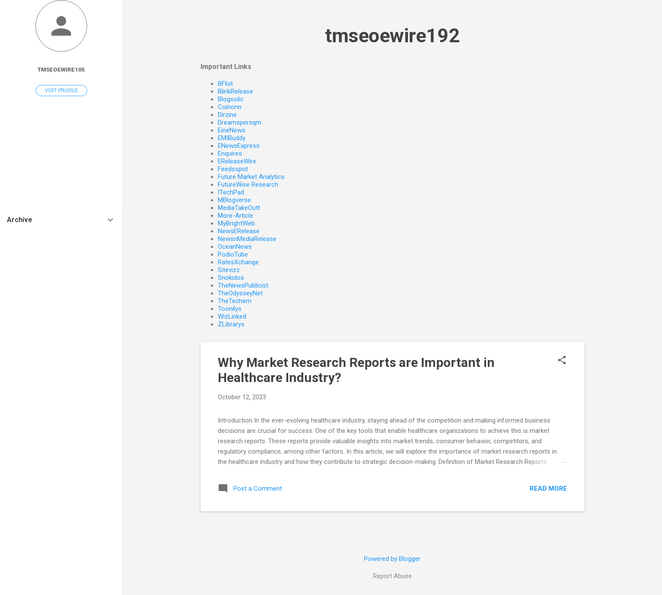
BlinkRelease (235, 91)
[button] (562, 361)
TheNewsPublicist (243, 285)
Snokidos (231, 278)
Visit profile (61, 91)
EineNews (231, 130)
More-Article (235, 215)
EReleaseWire (237, 161)
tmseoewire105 (61, 69)
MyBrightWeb (236, 223)
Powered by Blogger (392, 559)
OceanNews (235, 247)
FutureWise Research (248, 184)
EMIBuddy (231, 138)
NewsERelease (239, 231)
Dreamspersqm (239, 122)
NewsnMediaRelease (247, 239)
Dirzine (227, 115)
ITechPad (231, 192)
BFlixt (225, 84)
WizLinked (232, 316)
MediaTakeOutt (239, 208)
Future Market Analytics (251, 177)
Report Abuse (392, 576)
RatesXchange (238, 262)
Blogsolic (231, 99)
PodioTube (233, 254)
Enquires (230, 153)
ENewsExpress (239, 146)
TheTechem (234, 301)
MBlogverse (234, 200)
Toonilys (230, 309)
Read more (548, 488)
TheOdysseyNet (240, 293)
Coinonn (230, 107)
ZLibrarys (231, 324)
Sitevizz (229, 270)
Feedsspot (233, 169)
